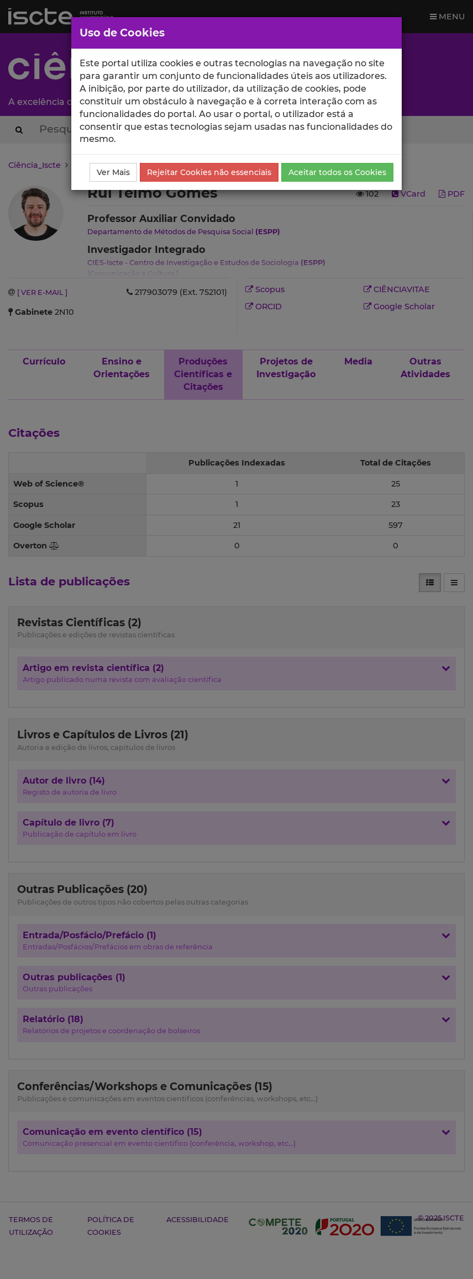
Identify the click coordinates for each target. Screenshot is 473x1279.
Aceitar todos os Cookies (337, 172)
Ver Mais (113, 172)
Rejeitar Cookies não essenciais (209, 172)
